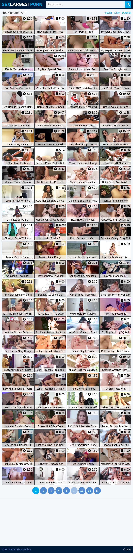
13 (97, 490)
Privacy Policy (23, 549)
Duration (126, 12)
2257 (4, 549)
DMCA (11, 549)
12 (89, 490)
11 (81, 490)
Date (117, 12)
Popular (108, 12)
